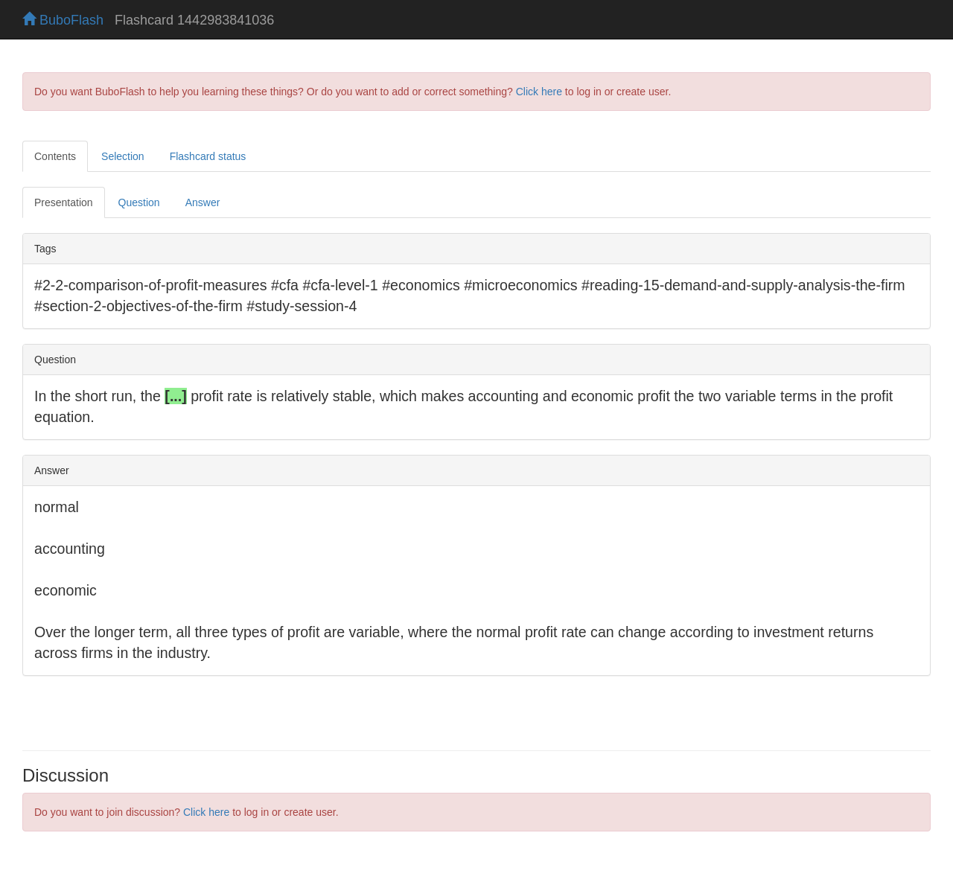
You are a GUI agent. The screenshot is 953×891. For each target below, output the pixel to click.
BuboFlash (62, 20)
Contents (55, 156)
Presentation (63, 202)
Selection (122, 156)
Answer (202, 202)
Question (139, 202)
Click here (539, 92)
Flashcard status (208, 156)
